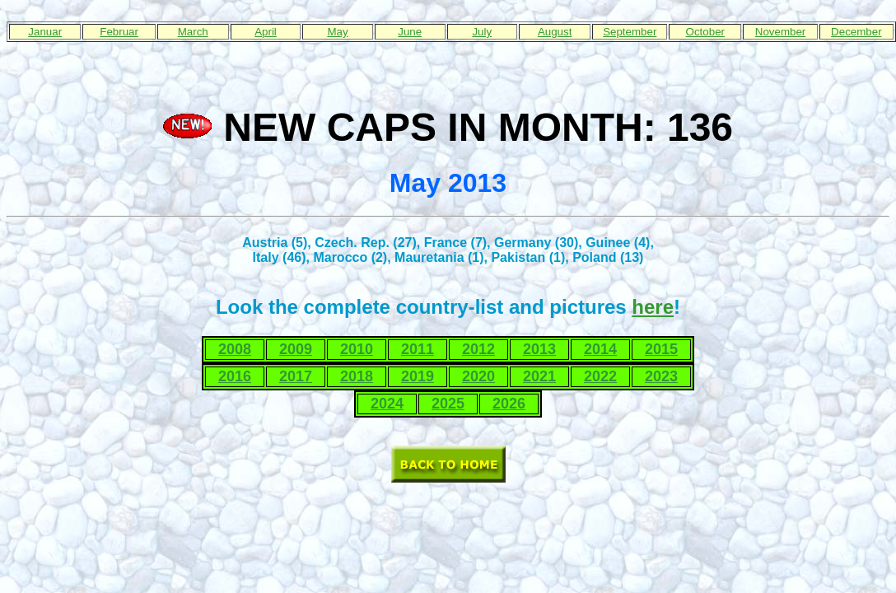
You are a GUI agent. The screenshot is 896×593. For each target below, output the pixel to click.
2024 (387, 403)
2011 (417, 349)
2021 (539, 376)
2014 (600, 349)
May (337, 32)
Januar (45, 32)
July (482, 32)
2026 (508, 403)
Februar (119, 32)
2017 (295, 376)
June (410, 32)
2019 (417, 376)
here (653, 307)
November (780, 32)
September (629, 32)
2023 (661, 376)
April (265, 32)
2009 (295, 349)
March (193, 32)
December (856, 32)
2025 (448, 403)
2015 (661, 349)
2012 (478, 349)
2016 (234, 376)
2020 (478, 376)
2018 (356, 376)
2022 (600, 376)
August (555, 32)
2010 (356, 349)
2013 (539, 349)
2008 (234, 349)
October (705, 32)
